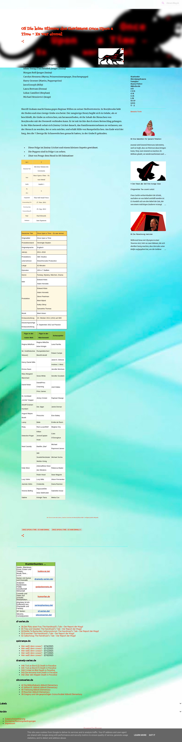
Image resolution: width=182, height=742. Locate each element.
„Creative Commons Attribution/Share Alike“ (72, 517)
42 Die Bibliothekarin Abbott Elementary (39, 685)
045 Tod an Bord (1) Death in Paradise (38, 668)
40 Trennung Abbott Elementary (35, 690)
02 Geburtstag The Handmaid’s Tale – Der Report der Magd (48, 636)
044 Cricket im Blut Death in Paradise (38, 670)
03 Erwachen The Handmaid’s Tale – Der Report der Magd (47, 633)
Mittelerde (135, 86)
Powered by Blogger (91, 728)
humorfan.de (44, 596)
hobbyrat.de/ (44, 571)
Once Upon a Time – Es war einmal (35, 529)
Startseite (135, 76)
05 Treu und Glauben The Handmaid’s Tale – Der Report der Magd (51, 629)
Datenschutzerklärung (15, 719)
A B (132, 89)
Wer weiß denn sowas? (31, 646)
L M (132, 98)
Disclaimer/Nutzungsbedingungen (20, 721)
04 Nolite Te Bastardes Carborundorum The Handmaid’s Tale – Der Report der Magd (60, 631)
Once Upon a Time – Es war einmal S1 (66, 529)
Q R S (133, 103)
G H (132, 93)
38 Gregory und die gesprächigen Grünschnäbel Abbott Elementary (51, 694)
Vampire (135, 81)
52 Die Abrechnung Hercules (141, 234)
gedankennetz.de (44, 587)
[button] (22, 41)
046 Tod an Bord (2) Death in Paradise (38, 665)
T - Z (133, 105)
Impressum (10, 723)
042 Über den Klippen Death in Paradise (39, 675)
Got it (152, 735)
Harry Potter (136, 84)
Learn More (140, 735)
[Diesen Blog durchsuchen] (166, 3)
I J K (132, 96)
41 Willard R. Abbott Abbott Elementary (39, 687)
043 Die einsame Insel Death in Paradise (39, 672)
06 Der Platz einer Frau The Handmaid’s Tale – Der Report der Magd (52, 626)
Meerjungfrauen (138, 79)
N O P (133, 101)
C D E (133, 91)
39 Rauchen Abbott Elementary (35, 692)
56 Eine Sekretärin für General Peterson (146, 139)
